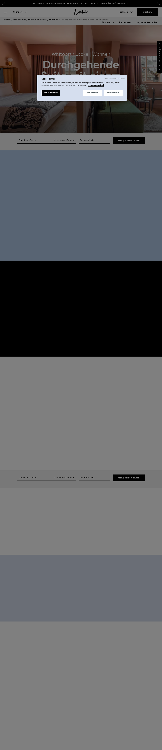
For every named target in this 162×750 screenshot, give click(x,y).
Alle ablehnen (92, 93)
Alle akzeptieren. (113, 93)
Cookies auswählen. (50, 93)
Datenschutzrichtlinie (95, 85)
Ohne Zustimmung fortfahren (115, 78)
